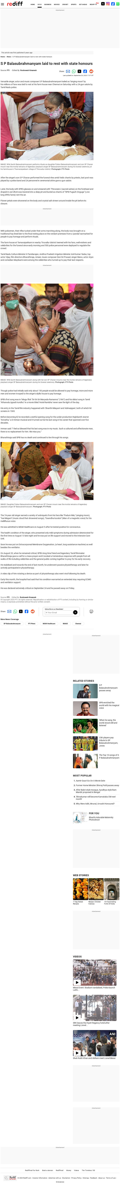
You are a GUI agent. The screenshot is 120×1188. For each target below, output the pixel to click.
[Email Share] (67, 71)
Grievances (60, 1182)
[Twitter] (103, 4)
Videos (76, 1170)
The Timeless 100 (88, 1170)
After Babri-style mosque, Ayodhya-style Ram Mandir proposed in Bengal (96, 791)
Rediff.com (27, 1178)
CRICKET (65, 4)
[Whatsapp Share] (73, 71)
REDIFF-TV (93, 4)
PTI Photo (31, 624)
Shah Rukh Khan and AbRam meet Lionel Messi (94, 1058)
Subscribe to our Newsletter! (54, 609)
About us (101, 1178)
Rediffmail (59, 1170)
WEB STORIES (81, 875)
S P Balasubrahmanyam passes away (108, 688)
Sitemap (86, 1178)
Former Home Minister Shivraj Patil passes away (97, 785)
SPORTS (73, 4)
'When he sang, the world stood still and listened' (108, 723)
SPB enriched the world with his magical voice (109, 705)
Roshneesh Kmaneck (28, 70)
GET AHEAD (83, 4)
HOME (33, 4)
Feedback (93, 1178)
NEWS (40, 4)
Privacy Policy (76, 1178)
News (9, 57)
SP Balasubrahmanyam (12, 624)
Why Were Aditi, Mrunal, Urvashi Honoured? (95, 804)
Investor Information (40, 1178)
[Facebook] (113, 4)
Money (68, 1170)
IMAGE (65, 624)
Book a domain (47, 1170)
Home (3, 57)
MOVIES (56, 4)
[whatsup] (118, 4)
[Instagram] (108, 4)
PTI (8, 70)
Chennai (78, 624)
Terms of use (111, 1178)
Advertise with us (54, 1178)
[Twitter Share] (79, 71)
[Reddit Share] (90, 71)
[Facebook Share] (85, 71)
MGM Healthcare (49, 624)
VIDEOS (77, 956)
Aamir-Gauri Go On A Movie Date (90, 781)
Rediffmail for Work (32, 1170)
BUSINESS (47, 4)
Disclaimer (66, 1178)
